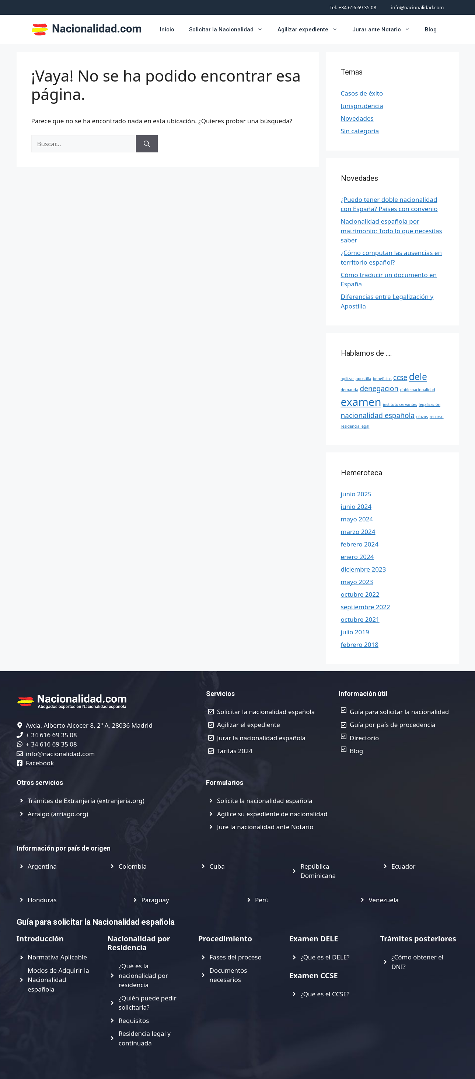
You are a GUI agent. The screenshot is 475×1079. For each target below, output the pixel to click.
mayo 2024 (357, 519)
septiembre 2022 (365, 607)
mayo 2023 (357, 582)
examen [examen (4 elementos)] (361, 401)
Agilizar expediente (311, 29)
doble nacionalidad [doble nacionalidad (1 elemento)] (417, 389)
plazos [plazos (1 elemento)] (422, 416)
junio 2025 (356, 494)
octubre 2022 (360, 594)
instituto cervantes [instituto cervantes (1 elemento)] (400, 404)
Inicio (167, 29)
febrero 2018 (359, 644)
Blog (431, 29)
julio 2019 (355, 632)
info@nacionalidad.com (417, 7)
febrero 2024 (359, 544)
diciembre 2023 (363, 569)
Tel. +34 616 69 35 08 (353, 7)
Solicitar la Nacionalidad (229, 29)
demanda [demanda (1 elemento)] (350, 389)
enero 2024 (357, 556)
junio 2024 (356, 506)
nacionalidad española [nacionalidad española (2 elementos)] (378, 415)
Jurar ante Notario (385, 29)
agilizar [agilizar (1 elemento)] (347, 378)
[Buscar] (147, 144)
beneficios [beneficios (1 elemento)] (382, 378)
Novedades (357, 118)
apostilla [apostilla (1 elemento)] (363, 378)
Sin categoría (360, 131)
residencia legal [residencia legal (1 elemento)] (355, 426)
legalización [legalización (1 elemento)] (429, 404)
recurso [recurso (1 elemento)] (437, 416)
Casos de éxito (362, 93)
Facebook (40, 763)
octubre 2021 (360, 619)
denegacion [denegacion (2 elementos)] (379, 388)
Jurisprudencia (362, 105)
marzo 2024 (358, 531)
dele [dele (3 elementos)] (418, 376)
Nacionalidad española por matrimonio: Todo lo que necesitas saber (391, 230)
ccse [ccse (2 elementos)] (400, 377)
